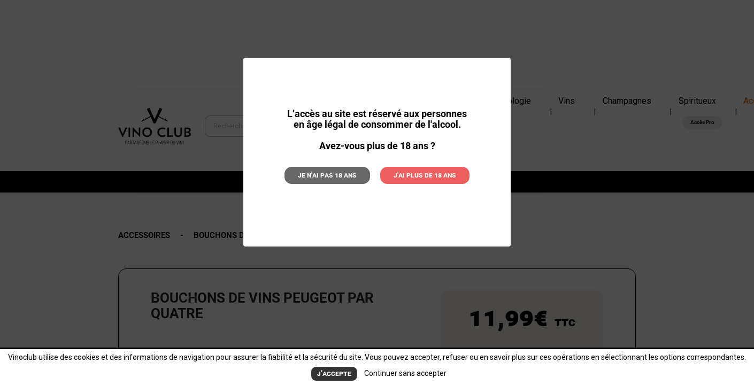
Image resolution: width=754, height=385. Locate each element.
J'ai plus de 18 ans (417, 174)
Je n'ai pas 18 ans (335, 174)
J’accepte (334, 374)
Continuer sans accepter (403, 373)
